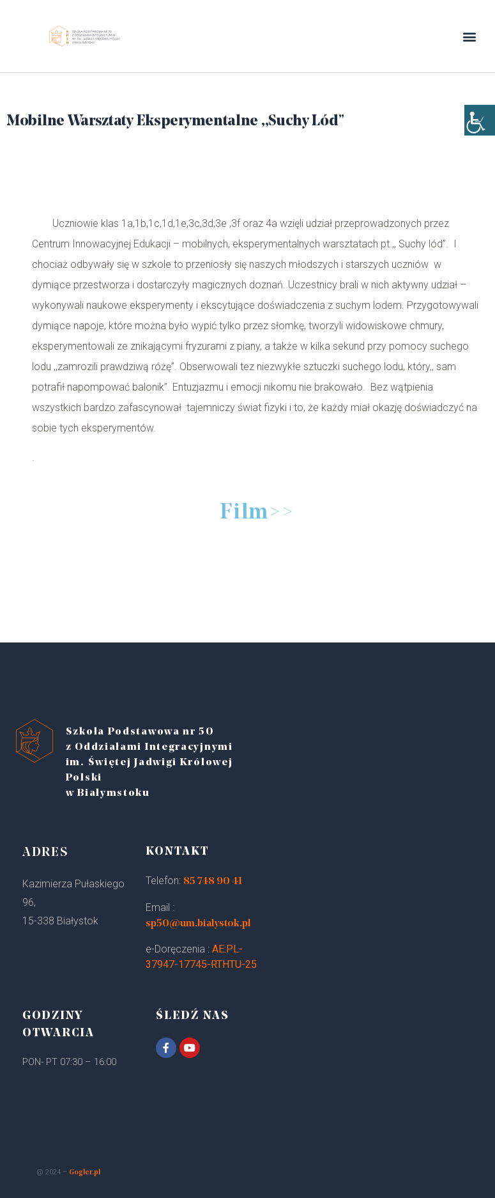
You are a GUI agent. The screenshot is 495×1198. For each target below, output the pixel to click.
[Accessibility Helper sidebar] (479, 128)
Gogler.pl (84, 1172)
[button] (469, 36)
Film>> (257, 513)
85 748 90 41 (212, 881)
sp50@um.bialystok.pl (198, 924)
